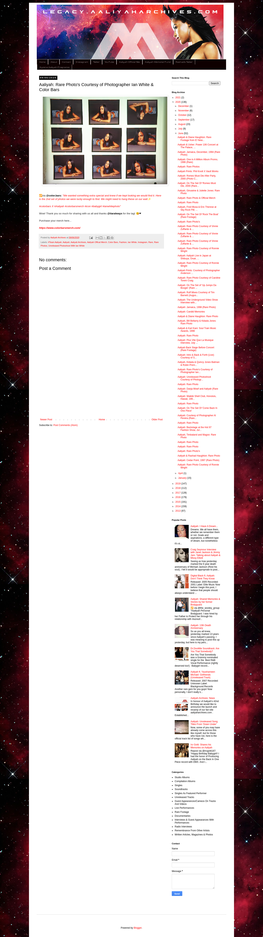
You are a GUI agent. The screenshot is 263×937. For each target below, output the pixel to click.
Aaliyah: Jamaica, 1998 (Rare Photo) (197, 307)
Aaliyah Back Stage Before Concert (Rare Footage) (196, 349)
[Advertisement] (101, 386)
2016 (178, 497)
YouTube (109, 62)
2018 (178, 488)
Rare (150, 242)
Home (42, 62)
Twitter (96, 62)
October (182, 115)
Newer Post (46, 419)
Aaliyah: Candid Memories (191, 311)
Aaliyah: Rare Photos (189, 166)
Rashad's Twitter (184, 62)
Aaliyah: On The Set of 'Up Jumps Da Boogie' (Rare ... (197, 286)
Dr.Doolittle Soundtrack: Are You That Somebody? (205, 650)
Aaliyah (66, 242)
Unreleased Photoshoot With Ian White (66, 246)
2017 (178, 492)
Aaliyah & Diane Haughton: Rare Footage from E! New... (194, 138)
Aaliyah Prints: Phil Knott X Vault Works (198, 171)
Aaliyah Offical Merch (97, 242)
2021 (178, 97)
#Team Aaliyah (55, 242)
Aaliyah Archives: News (203, 698)
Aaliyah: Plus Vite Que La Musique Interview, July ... (196, 341)
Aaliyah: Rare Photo (188, 202)
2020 (178, 102)
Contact (66, 62)
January (182, 478)
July (180, 128)
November (184, 110)
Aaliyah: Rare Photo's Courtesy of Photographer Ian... (195, 371)
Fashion (123, 242)
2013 (178, 510)
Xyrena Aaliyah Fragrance (54, 67)
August (182, 124)
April (180, 473)
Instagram (82, 62)
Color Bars (113, 242)
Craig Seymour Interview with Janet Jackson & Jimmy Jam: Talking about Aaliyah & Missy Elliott (205, 553)
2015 (178, 502)
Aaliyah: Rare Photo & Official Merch (197, 198)
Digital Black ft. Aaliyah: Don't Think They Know (203, 577)
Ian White (132, 242)
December (184, 106)
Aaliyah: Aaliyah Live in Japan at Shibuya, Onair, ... (194, 257)
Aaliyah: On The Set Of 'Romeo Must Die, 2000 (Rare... (197, 184)
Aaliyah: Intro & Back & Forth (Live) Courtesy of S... (196, 356)
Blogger (138, 927)
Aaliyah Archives (78, 242)
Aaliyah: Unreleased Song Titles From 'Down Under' (204, 723)
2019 (178, 483)
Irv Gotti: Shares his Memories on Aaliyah (201, 746)
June (181, 133)
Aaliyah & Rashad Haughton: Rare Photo (199, 455)
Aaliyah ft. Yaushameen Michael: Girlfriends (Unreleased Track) (203, 674)
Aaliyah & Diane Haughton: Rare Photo (198, 316)
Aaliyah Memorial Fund (158, 62)
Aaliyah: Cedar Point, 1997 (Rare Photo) (198, 460)
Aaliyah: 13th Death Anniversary (201, 626)
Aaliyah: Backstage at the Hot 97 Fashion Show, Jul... (194, 428)
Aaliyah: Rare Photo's (189, 221)
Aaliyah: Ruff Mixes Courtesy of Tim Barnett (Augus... (196, 293)
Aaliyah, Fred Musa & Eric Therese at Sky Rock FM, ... (197, 208)
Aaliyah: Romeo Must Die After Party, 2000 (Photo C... (197, 177)
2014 (178, 506)
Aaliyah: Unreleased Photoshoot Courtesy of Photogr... (194, 378)
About (54, 62)
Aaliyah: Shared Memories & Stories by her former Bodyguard (205, 602)
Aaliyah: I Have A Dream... (204, 526)
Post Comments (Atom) (65, 425)
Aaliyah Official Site (129, 62)
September (184, 119)
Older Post (157, 419)
